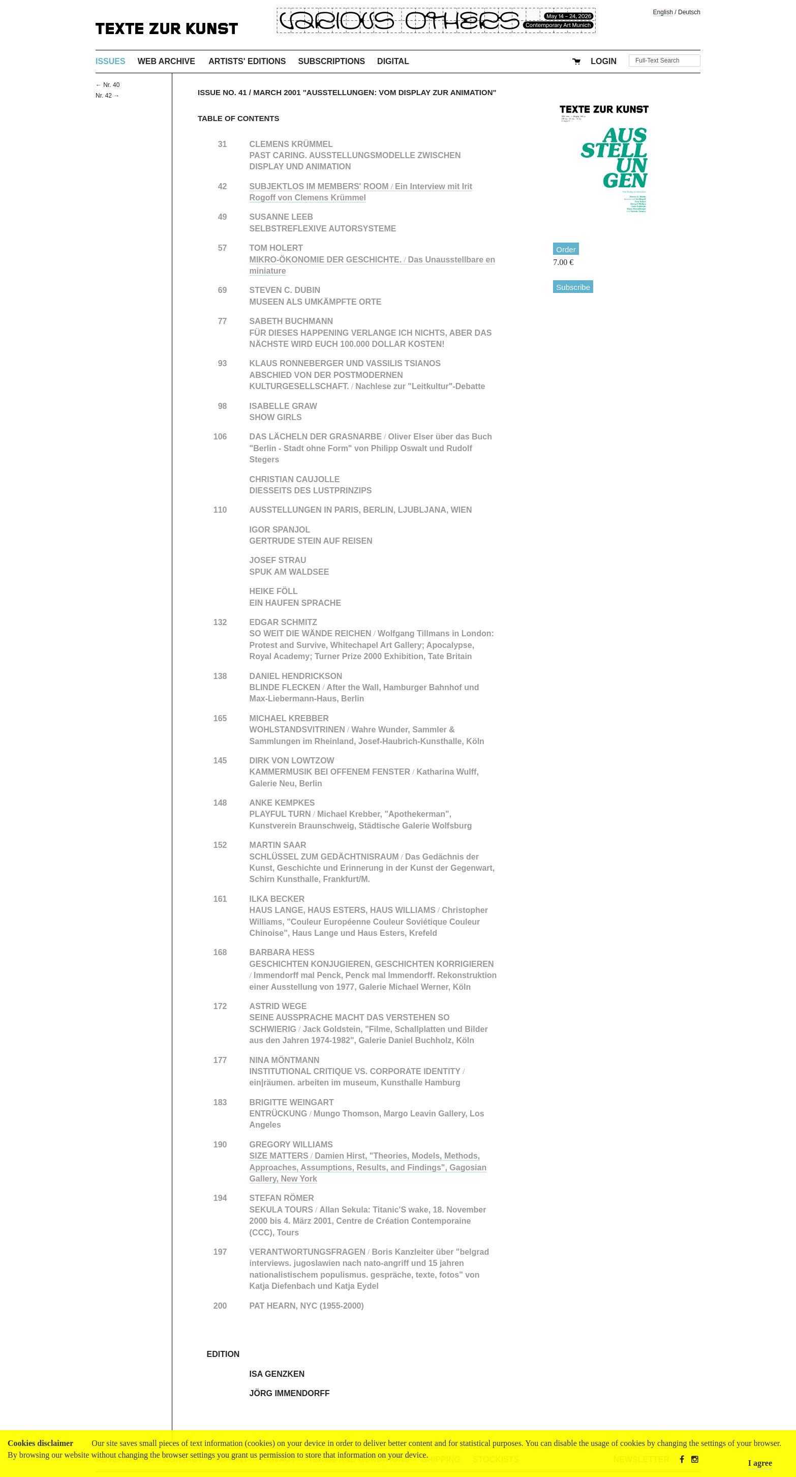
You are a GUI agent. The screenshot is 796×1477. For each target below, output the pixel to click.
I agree (760, 1463)
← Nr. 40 (107, 84)
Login (604, 61)
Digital (393, 61)
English (663, 12)
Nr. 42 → (107, 95)
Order (565, 249)
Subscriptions (331, 61)
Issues (111, 61)
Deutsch (689, 12)
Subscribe (573, 287)
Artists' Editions (247, 61)
